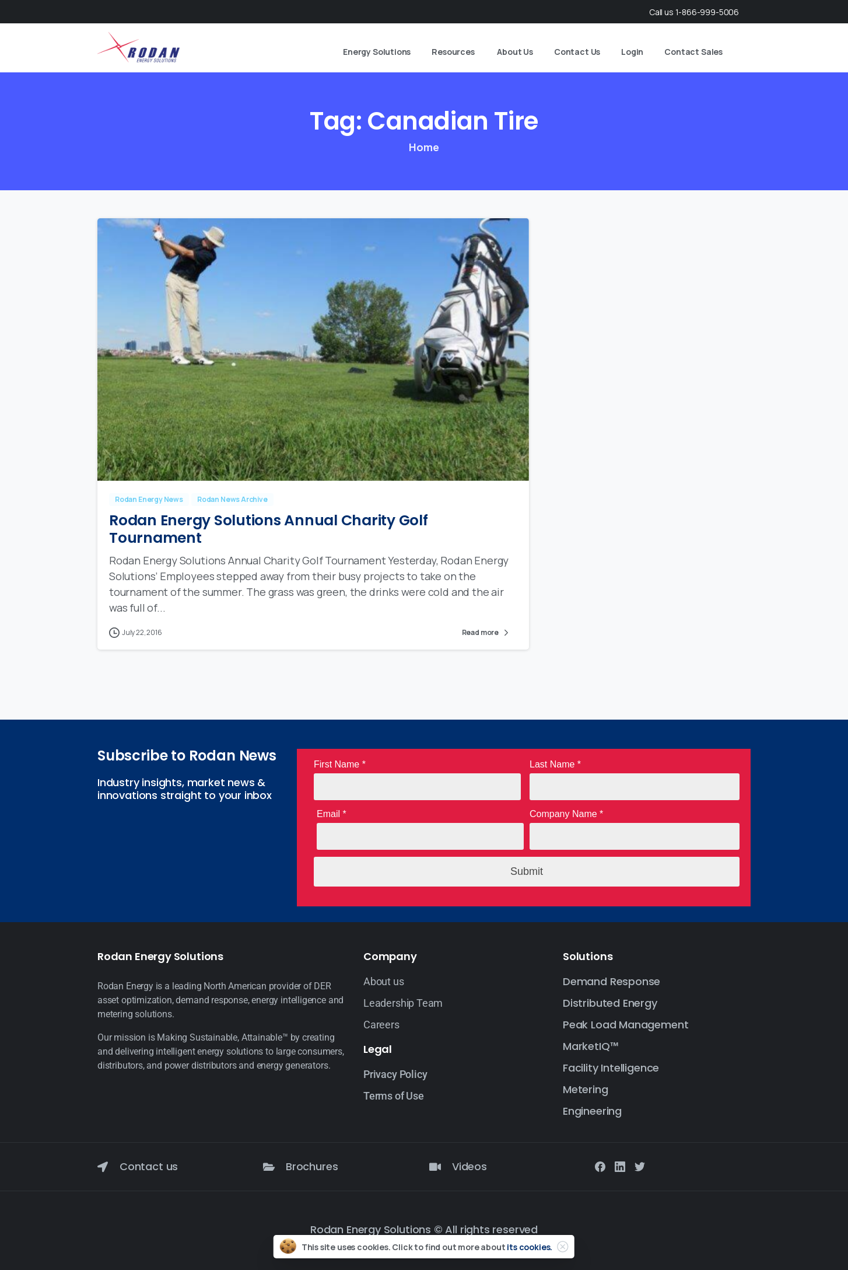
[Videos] (435, 1166)
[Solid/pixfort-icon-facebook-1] (600, 1166)
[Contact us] (102, 1166)
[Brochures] (269, 1166)
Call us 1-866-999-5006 (694, 12)
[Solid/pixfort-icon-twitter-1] (640, 1166)
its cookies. (529, 1255)
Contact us (149, 1166)
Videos (469, 1166)
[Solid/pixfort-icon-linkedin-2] (620, 1166)
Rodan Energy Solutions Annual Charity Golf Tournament (268, 529)
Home (424, 147)
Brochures (312, 1166)
